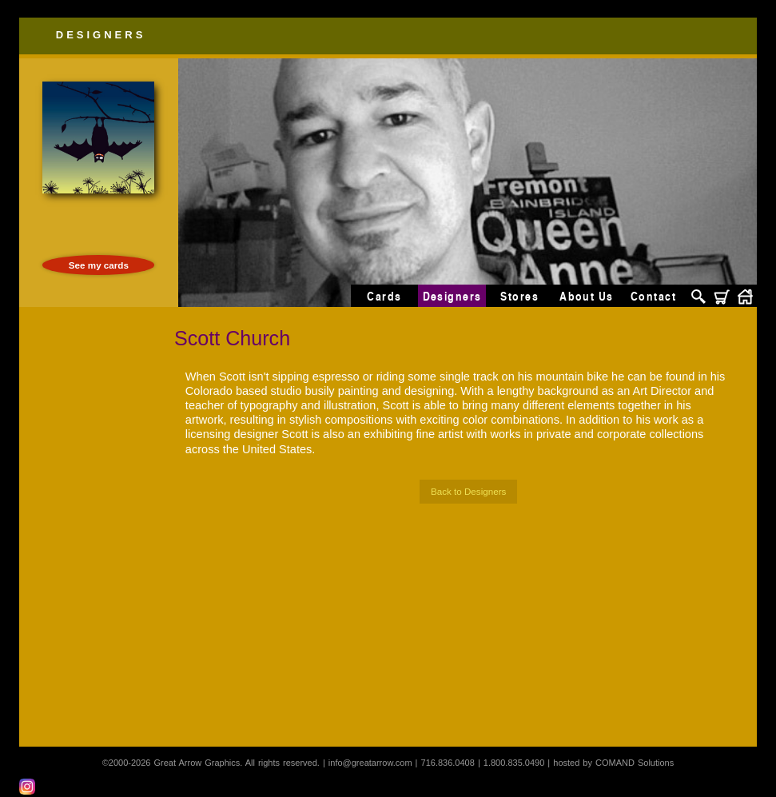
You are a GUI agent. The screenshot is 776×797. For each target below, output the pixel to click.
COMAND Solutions (634, 762)
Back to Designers (468, 491)
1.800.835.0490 (514, 762)
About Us (586, 296)
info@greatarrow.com (370, 762)
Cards (384, 296)
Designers (101, 35)
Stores (519, 296)
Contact (653, 296)
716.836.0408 (448, 762)
